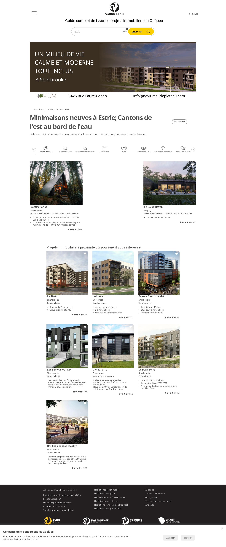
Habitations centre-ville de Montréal (111, 504)
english (193, 13)
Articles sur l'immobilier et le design (59, 489)
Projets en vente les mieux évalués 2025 (62, 495)
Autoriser (170, 538)
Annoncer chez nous (155, 493)
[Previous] (34, 149)
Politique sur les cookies (26, 539)
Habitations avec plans (104, 493)
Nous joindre (151, 497)
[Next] (193, 149)
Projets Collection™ (52, 498)
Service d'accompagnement (158, 501)
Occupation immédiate (54, 506)
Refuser (187, 538)
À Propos (149, 489)
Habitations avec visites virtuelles (109, 497)
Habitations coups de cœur (107, 501)
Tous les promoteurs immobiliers (58, 510)
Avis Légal (149, 504)
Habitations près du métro (106, 489)
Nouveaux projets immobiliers (57, 502)
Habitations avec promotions (107, 508)
